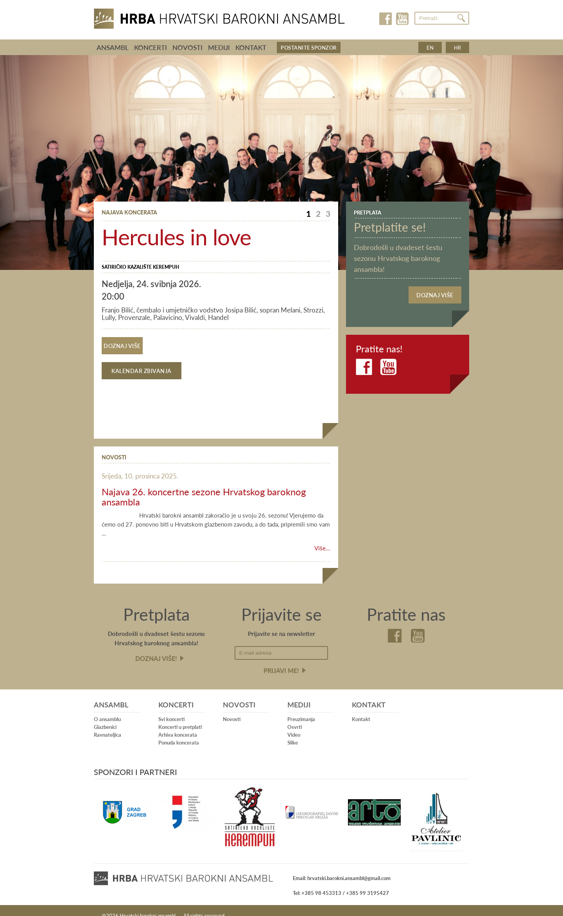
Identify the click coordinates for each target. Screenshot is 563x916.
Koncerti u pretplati (180, 717)
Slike (292, 732)
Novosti (187, 47)
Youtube (402, 18)
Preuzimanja (301, 709)
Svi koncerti (171, 709)
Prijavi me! (281, 660)
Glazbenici (105, 717)
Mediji (219, 47)
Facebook (386, 18)
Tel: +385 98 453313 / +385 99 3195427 (341, 883)
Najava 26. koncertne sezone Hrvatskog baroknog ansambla (204, 486)
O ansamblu (107, 709)
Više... (322, 538)
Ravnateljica (107, 724)
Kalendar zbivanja (142, 361)
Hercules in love (176, 236)
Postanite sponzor (309, 47)
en (430, 47)
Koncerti (150, 47)
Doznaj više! (156, 648)
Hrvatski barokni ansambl (219, 17)
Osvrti (294, 717)
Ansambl (113, 47)
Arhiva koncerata (177, 724)
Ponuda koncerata (178, 732)
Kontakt (250, 47)
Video (293, 724)
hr (457, 47)
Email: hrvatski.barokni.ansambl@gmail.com (342, 868)
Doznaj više (121, 343)
